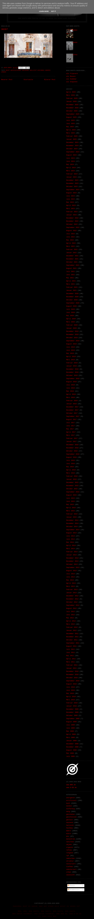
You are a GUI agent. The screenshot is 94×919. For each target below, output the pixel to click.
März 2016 (70, 473)
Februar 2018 (72, 401)
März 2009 (70, 737)
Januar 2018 (71, 404)
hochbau (40, 70)
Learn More (44, 11)
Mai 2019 (70, 353)
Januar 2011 (71, 668)
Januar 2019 (71, 366)
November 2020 (72, 297)
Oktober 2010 (72, 678)
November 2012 (72, 599)
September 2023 (72, 190)
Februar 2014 (72, 552)
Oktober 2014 (72, 526)
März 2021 (70, 284)
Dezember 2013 (72, 558)
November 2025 (72, 108)
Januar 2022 (71, 253)
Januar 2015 (71, 517)
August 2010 (71, 684)
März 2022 (70, 246)
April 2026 (71, 92)
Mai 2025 (70, 127)
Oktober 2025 (72, 111)
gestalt (69, 820)
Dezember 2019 (72, 331)
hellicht (33, 70)
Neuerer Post (7, 80)
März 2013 (70, 586)
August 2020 (71, 306)
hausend (25, 70)
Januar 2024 (71, 177)
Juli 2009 (70, 725)
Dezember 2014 (72, 520)
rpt (67, 856)
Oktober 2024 (72, 149)
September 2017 (72, 416)
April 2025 (71, 130)
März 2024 (70, 171)
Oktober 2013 (72, 564)
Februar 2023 (72, 212)
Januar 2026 (71, 101)
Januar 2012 (71, 630)
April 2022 (71, 243)
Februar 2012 (72, 627)
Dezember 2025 (72, 105)
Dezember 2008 (72, 744)
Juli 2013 (70, 574)
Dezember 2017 (72, 407)
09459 (75, 42)
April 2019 (71, 356)
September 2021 (72, 265)
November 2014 (72, 523)
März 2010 (70, 700)
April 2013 (71, 583)
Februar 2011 (72, 665)
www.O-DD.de (71, 787)
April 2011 (71, 659)
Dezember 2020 (72, 294)
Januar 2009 (71, 741)
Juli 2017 (70, 423)
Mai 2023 (70, 202)
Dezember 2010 (72, 671)
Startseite (28, 80)
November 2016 (72, 448)
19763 (75, 55)
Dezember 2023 (72, 180)
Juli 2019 (70, 347)
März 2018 (70, 397)
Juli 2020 (70, 309)
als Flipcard (72, 73)
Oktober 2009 (72, 715)
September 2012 (72, 605)
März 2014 (70, 549)
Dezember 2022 (72, 218)
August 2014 (71, 533)
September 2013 (72, 567)
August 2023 (71, 193)
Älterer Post (49, 80)
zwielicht (70, 875)
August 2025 (71, 117)
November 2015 (72, 486)
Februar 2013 (72, 589)
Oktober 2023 (72, 186)
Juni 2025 (70, 123)
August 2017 (71, 419)
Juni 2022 (70, 237)
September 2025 (72, 114)
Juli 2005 (70, 756)
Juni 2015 (70, 501)
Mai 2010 (70, 693)
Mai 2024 (70, 164)
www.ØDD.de (71, 785)
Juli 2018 (70, 385)
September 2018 (72, 379)
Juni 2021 (70, 275)
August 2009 (71, 722)
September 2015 (72, 492)
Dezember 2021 (72, 256)
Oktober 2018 (72, 375)
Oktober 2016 (72, 451)
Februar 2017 (72, 438)
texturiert (71, 864)
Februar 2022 (72, 249)
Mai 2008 (70, 753)
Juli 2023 (70, 196)
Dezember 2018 (72, 369)
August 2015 (71, 495)
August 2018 (71, 382)
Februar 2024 (72, 174)
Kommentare (74, 890)
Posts (71, 886)
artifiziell (71, 800)
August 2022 (71, 231)
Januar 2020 (71, 328)
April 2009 (71, 734)
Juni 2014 (70, 539)
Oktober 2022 (72, 224)
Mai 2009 (70, 731)
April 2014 (71, 545)
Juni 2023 (70, 199)
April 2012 (71, 621)
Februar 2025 (72, 136)
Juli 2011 (70, 649)
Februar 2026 (72, 98)
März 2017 (70, 435)
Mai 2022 (70, 240)
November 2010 (72, 674)
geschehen (70, 814)
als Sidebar (71, 79)
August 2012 (71, 608)
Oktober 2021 (72, 262)
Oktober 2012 (72, 602)
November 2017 (72, 410)
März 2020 (70, 322)
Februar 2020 (72, 325)
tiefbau (69, 867)
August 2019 (71, 344)
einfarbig (70, 809)
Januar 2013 (71, 593)
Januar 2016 (71, 479)
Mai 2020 (70, 316)
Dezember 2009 (72, 709)
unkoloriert (71, 869)
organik (69, 847)
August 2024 (71, 155)
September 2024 (72, 152)
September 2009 (72, 719)
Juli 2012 (70, 612)
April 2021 (71, 281)
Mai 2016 (70, 467)
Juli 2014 (70, 536)
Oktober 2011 (72, 640)
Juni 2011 (70, 652)
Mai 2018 (70, 391)
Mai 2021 (70, 278)
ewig (68, 811)
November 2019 (72, 334)
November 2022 (72, 221)
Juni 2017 (70, 426)
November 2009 (72, 712)
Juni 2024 (70, 161)
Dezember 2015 (72, 482)
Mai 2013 (70, 580)
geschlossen (15, 70)
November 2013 (72, 561)
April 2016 (71, 470)
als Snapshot (72, 82)
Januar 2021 (71, 290)
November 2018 (72, 372)
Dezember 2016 (72, 445)
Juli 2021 (70, 271)
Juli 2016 (70, 460)
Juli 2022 (70, 234)
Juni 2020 (70, 312)
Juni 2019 (70, 350)
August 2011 (71, 646)
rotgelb (69, 853)
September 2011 (72, 643)
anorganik (70, 798)
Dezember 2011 (72, 634)
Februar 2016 (72, 476)
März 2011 (70, 662)
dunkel (69, 806)
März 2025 (70, 133)
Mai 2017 (70, 429)
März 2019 (70, 360)
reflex (69, 850)
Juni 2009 (70, 728)
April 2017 (71, 432)
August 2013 (71, 571)
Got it (53, 11)
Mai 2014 (70, 542)
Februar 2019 (72, 363)
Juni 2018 (70, 388)
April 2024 (71, 168)
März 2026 (70, 95)
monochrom (70, 839)
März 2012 (70, 624)
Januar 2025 (71, 139)
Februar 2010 (72, 703)
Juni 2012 (70, 615)
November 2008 (72, 747)
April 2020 (71, 319)
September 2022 (72, 227)
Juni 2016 (70, 464)
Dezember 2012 (72, 596)
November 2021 (72, 259)
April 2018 (71, 394)
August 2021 (71, 268)
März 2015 (70, 511)
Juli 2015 (70, 498)
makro (47, 70)
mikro (68, 833)
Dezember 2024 (72, 142)
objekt (69, 844)
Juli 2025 (70, 120)
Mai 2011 (70, 656)
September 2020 (72, 303)
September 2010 (72, 681)
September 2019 (72, 341)
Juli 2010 (70, 687)
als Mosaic (71, 76)
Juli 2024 (70, 158)
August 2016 (71, 457)
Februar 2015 (72, 514)
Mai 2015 (70, 504)
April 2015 (71, 508)
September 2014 (72, 530)
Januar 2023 (71, 215)
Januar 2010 (71, 706)
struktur (70, 861)
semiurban (70, 858)
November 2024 (72, 146)
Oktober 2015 (72, 489)
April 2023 (71, 205)
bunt (8, 70)
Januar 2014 (71, 555)
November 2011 (72, 637)
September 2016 (72, 454)
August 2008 (71, 750)
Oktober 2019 (72, 338)
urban (3, 72)
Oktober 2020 (72, 300)
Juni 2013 (70, 577)
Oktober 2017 (72, 413)
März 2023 (70, 208)
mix (67, 836)
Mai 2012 (70, 618)
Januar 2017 (71, 441)
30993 (75, 30)
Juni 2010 (70, 690)
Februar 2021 (72, 287)
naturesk (70, 842)
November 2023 (72, 183)
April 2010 (71, 697)
